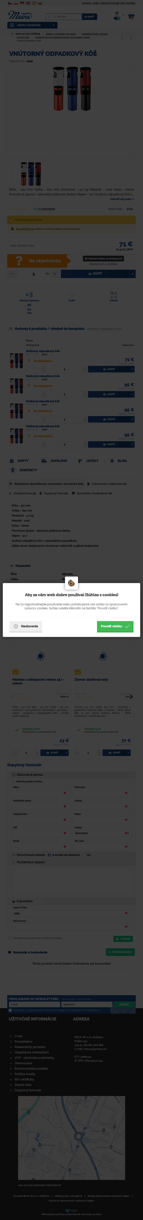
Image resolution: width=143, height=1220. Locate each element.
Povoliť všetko (115, 626)
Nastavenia (25, 626)
